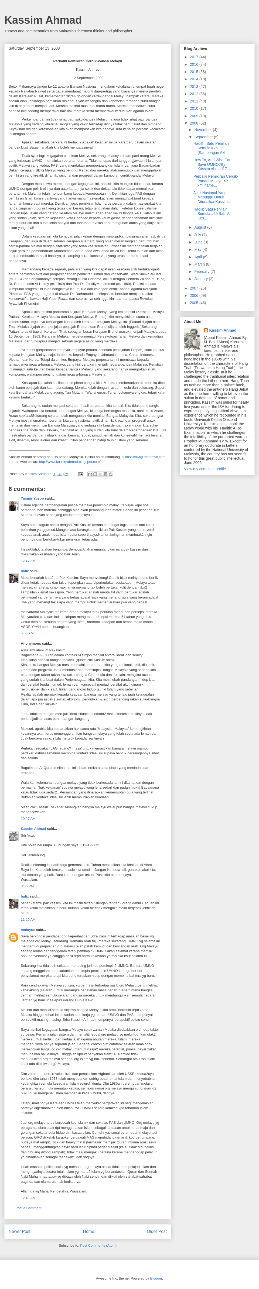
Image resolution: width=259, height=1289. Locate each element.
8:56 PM (27, 886)
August (200, 227)
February (202, 271)
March (200, 264)
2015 (194, 72)
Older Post (157, 1231)
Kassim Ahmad (43, 20)
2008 (194, 123)
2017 (194, 57)
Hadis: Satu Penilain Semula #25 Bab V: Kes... (211, 214)
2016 (194, 64)
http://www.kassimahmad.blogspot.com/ (70, 462)
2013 (194, 86)
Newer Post (19, 1231)
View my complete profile (205, 469)
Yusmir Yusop (32, 498)
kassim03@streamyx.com (145, 457)
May (198, 249)
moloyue (28, 930)
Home (88, 1231)
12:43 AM (28, 1198)
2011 (194, 101)
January (201, 279)
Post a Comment (28, 1208)
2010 (194, 108)
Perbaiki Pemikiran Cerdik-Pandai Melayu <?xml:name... (215, 181)
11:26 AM (28, 919)
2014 (194, 79)
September (204, 137)
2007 (194, 288)
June (198, 242)
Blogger (156, 1278)
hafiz (25, 571)
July (198, 235)
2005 (194, 303)
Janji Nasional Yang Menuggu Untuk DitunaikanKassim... (212, 197)
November (203, 130)
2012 (194, 94)
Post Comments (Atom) (98, 1245)
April (198, 257)
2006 (194, 295)
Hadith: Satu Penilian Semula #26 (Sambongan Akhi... (211, 148)
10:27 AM (28, 819)
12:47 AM (28, 561)
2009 (194, 116)
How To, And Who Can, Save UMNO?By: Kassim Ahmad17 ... (212, 164)
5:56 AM (27, 633)
